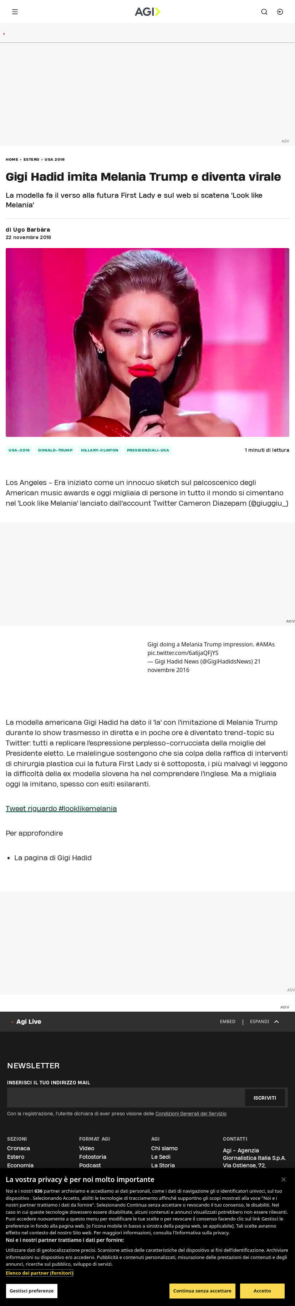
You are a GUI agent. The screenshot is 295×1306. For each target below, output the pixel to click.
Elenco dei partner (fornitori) (39, 1273)
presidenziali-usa (148, 450)
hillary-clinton (99, 450)
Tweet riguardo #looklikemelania (61, 808)
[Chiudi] (283, 1179)
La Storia (163, 1165)
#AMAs (265, 644)
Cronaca (18, 1148)
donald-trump (55, 450)
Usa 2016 (55, 159)
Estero (32, 159)
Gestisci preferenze (32, 1290)
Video (86, 1148)
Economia (20, 1165)
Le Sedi (161, 1156)
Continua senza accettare (202, 1290)
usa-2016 (19, 450)
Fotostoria (92, 1156)
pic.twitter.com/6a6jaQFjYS (183, 653)
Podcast (90, 1165)
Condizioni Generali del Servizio (191, 1113)
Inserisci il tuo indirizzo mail (48, 1082)
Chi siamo (164, 1148)
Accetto (262, 1290)
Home (12, 159)
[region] (147, 1237)
